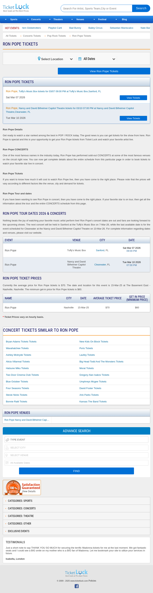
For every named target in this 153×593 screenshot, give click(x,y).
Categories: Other (19, 523)
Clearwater (100, 264)
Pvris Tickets (86, 348)
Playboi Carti (58, 27)
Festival (102, 19)
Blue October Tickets (17, 381)
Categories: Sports (20, 500)
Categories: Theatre (21, 516)
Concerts (36, 19)
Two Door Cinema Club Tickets (22, 374)
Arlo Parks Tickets (89, 394)
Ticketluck (28, 8)
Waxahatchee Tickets (17, 348)
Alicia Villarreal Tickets (18, 361)
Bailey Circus (99, 27)
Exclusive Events (18, 531)
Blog (124, 19)
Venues (80, 19)
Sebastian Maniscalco (125, 27)
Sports (13, 19)
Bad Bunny (79, 27)
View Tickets (133, 97)
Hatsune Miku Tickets (17, 368)
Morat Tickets (86, 368)
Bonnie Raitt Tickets (16, 401)
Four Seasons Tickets (17, 388)
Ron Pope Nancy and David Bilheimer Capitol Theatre (27, 420)
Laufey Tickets (87, 355)
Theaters (58, 19)
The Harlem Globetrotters (30, 27)
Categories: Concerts (22, 508)
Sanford (100, 250)
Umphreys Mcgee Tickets (92, 381)
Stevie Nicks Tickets (16, 394)
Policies (92, 580)
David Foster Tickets (90, 388)
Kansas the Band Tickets (93, 401)
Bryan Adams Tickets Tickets (21, 341)
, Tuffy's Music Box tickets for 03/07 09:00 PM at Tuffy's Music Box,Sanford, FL (53, 91)
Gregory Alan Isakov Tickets (94, 374)
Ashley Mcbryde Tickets (18, 355)
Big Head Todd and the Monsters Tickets (101, 361)
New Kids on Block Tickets (93, 341)
